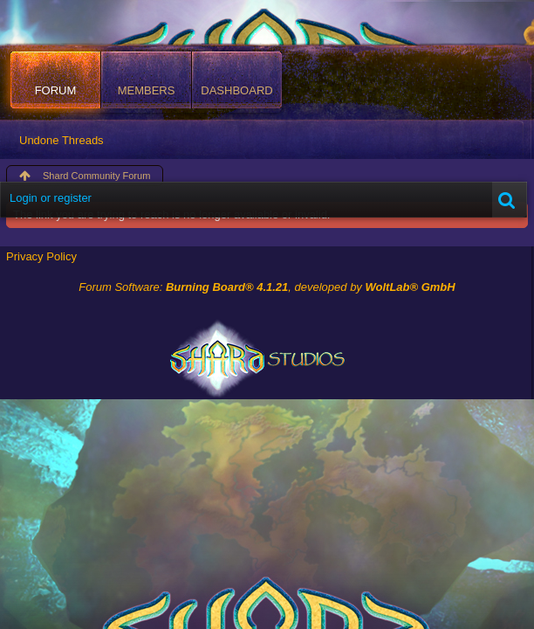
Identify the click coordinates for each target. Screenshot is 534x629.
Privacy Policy (41, 256)
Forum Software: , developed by (267, 287)
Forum (56, 90)
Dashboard (236, 90)
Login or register (51, 197)
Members (146, 90)
